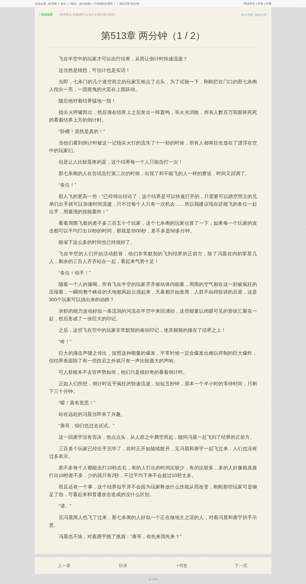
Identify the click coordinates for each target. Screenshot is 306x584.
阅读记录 (261, 14)
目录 (123, 565)
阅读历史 (249, 3)
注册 (268, 3)
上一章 (64, 565)
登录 (260, 3)
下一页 (241, 565)
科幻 (63, 3)
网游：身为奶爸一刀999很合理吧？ (93, 3)
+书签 (182, 565)
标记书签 (247, 14)
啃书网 (52, 3)
